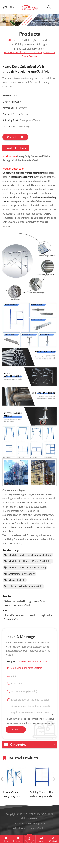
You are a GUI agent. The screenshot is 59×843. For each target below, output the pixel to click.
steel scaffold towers (22, 176)
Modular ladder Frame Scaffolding (27, 567)
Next (54, 779)
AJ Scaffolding (38, 828)
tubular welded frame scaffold (25, 586)
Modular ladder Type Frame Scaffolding (29, 554)
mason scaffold (16, 579)
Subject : (28, 664)
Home (13, 40)
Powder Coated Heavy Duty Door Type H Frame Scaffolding (11, 794)
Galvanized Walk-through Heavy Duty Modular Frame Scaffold (24, 603)
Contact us (15, 137)
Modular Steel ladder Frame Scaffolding (30, 561)
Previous (2, 779)
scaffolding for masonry (21, 573)
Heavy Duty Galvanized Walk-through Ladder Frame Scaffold (28, 617)
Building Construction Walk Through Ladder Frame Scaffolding (41, 794)
